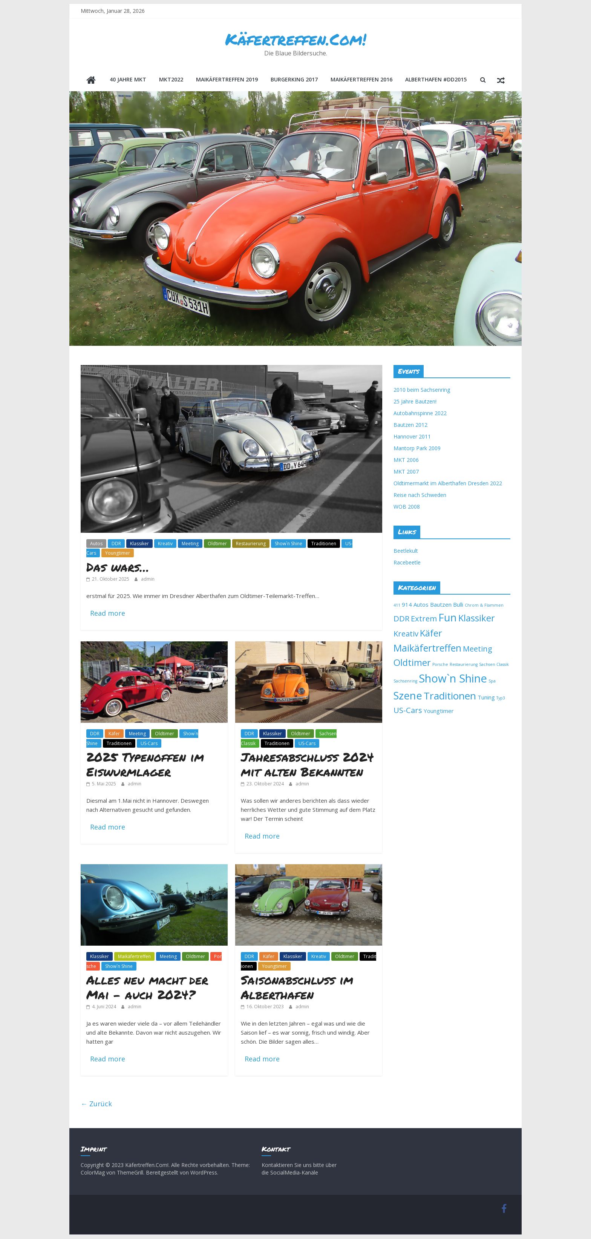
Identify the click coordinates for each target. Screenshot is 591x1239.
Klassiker (139, 544)
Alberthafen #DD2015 (436, 81)
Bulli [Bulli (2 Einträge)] (458, 605)
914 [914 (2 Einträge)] (407, 605)
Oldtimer (217, 544)
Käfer (114, 734)
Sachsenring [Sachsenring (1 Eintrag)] (405, 681)
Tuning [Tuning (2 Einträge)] (486, 698)
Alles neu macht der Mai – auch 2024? (147, 988)
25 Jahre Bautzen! (414, 402)
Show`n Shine (288, 544)
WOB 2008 (406, 507)
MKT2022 (171, 81)
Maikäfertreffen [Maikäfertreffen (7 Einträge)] (427, 648)
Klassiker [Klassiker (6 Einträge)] (476, 619)
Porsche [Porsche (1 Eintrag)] (440, 665)
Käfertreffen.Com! (295, 39)
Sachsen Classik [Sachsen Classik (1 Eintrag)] (494, 665)
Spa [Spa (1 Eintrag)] (492, 681)
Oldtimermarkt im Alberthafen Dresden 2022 (447, 484)
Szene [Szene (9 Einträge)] (407, 696)
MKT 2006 (406, 460)
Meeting (190, 544)
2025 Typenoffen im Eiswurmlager (145, 765)
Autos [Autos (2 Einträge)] (421, 605)
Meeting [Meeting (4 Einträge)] (477, 649)
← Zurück (96, 1104)
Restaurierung (251, 544)
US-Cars (149, 744)
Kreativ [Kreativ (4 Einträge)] (405, 634)
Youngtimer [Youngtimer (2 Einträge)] (439, 711)
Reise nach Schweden (419, 495)
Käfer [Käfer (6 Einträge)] (431, 634)
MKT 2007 (406, 472)
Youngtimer (117, 553)
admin (148, 580)
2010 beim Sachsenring (421, 390)
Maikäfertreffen (134, 957)
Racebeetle (407, 563)
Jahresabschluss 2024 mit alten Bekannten (307, 765)
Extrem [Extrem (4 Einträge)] (424, 619)
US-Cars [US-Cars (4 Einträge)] (407, 710)
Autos (96, 544)
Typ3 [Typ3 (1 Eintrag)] (500, 698)
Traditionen (323, 544)
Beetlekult (405, 551)
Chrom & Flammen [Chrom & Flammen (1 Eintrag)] (484, 606)
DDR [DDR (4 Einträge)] (401, 619)
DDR (116, 544)
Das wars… (117, 567)
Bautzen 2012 (410, 425)
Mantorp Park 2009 (417, 448)
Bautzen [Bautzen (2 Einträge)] (441, 605)
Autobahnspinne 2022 (420, 413)
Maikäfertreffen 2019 (227, 81)
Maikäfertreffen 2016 (361, 81)
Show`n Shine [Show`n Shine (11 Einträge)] (453, 679)
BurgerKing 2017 (294, 81)
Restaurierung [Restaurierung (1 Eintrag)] (464, 665)
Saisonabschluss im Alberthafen (297, 988)
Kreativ (165, 544)
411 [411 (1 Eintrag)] (396, 606)
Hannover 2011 (412, 437)
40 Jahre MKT (128, 81)
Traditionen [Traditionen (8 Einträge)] (450, 696)
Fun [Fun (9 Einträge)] (447, 618)
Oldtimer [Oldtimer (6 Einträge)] (412, 663)
